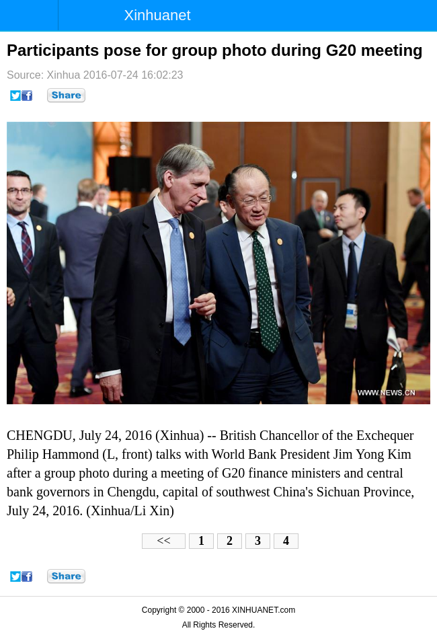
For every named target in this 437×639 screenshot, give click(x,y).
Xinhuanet (157, 15)
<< (163, 541)
